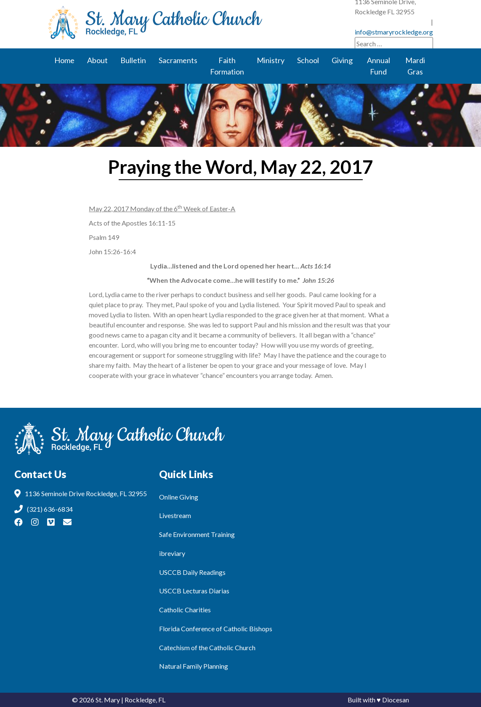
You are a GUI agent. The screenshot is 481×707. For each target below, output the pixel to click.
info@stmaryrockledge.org (394, 22)
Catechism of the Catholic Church (207, 647)
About (97, 60)
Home (64, 60)
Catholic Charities (185, 610)
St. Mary (108, 700)
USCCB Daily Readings (192, 572)
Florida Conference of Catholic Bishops (215, 629)
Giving (342, 60)
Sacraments (178, 60)
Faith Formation (227, 66)
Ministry (270, 60)
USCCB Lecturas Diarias (194, 591)
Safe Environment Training (197, 534)
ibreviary (172, 553)
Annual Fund (378, 66)
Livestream (175, 515)
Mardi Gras (415, 66)
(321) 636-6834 (284, 12)
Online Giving (178, 497)
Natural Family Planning (193, 666)
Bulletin (133, 60)
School (308, 60)
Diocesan (395, 700)
